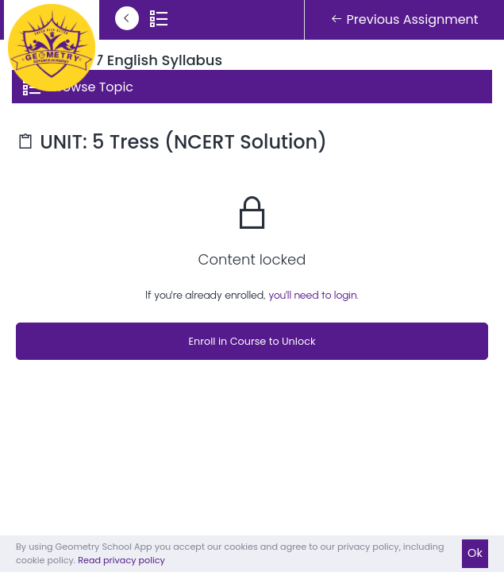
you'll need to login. (313, 295)
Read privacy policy (121, 560)
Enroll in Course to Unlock (251, 341)
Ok (475, 553)
